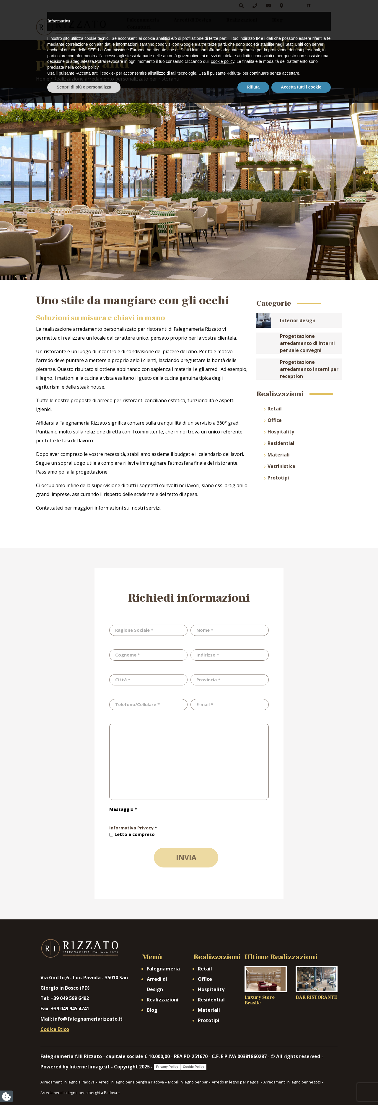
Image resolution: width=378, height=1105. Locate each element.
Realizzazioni (241, 20)
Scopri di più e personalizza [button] (84, 1088)
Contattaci (139, 27)
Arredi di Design (192, 20)
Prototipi (278, 477)
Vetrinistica (281, 466)
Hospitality (281, 431)
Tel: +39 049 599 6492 (64, 998)
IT (308, 6)
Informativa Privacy (131, 828)
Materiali (279, 454)
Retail (275, 408)
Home (42, 79)
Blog (277, 20)
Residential (281, 443)
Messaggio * (123, 809)
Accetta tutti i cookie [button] (301, 1088)
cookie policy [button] (222, 1063)
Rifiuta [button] (253, 1088)
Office (275, 420)
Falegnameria (143, 20)
